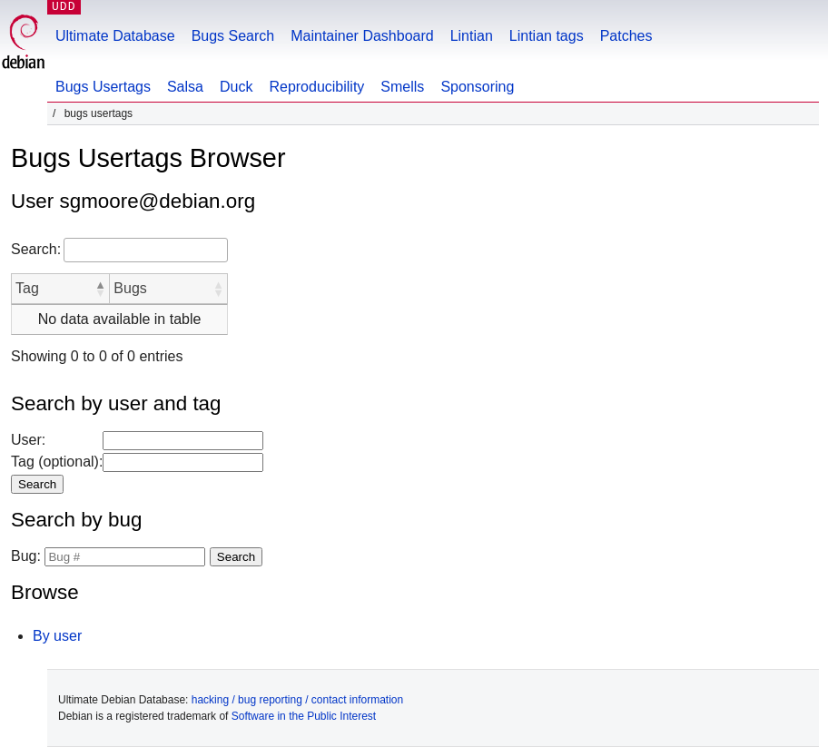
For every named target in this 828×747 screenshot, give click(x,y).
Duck (236, 86)
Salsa (185, 86)
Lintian (471, 36)
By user (57, 636)
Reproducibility (316, 86)
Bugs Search (233, 36)
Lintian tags (546, 36)
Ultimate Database (115, 36)
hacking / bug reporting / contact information (297, 699)
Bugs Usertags (103, 86)
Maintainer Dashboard (362, 36)
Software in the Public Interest (304, 716)
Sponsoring (477, 86)
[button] (99, 289)
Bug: (26, 556)
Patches (626, 36)
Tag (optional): (57, 461)
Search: (36, 249)
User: (28, 439)
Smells (402, 86)
